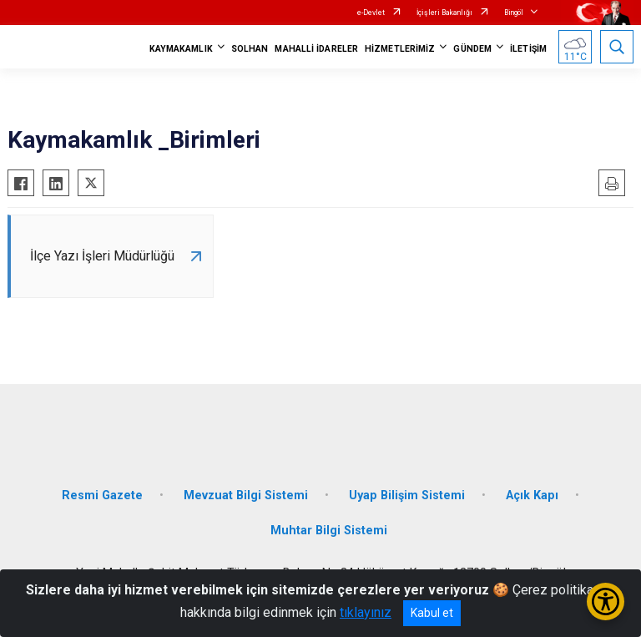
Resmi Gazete (102, 495)
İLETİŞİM (528, 48)
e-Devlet (371, 12)
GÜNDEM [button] (472, 48)
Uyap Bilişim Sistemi (407, 495)
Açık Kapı (532, 495)
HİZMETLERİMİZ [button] (400, 48)
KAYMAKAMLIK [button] (181, 48)
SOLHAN (250, 48)
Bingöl (513, 12)
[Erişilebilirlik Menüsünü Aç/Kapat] (605, 601)
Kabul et (432, 612)
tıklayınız (365, 612)
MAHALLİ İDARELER (316, 48)
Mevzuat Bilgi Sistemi (246, 495)
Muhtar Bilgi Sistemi (328, 530)
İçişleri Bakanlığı (444, 12)
